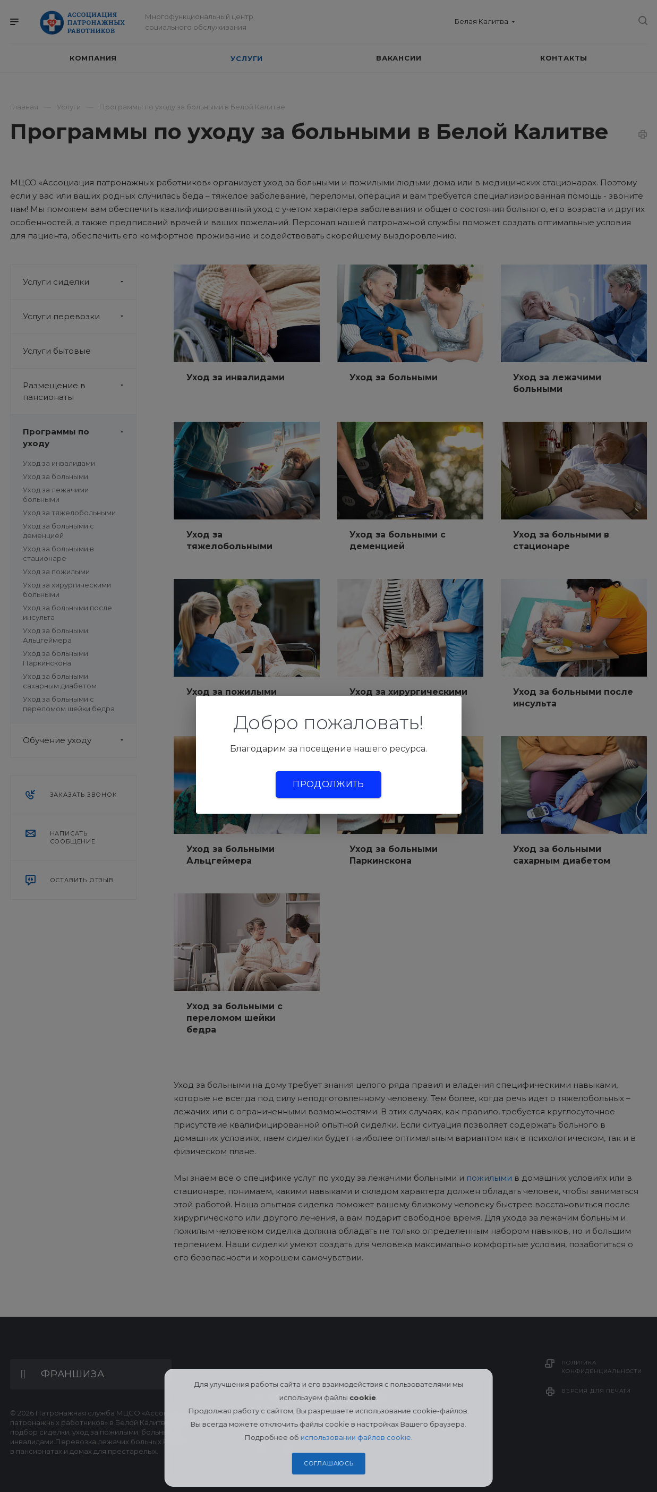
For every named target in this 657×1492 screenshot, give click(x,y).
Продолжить (328, 784)
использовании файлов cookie (356, 1437)
